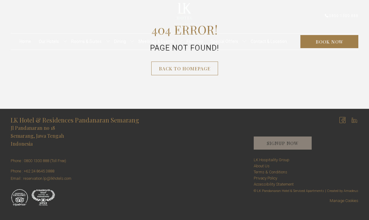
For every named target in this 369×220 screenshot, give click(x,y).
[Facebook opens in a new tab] (342, 119)
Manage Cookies (344, 200)
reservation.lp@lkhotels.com (47, 178)
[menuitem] (25, 42)
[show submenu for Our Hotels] (65, 42)
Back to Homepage (184, 69)
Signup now (283, 143)
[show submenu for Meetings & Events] (180, 42)
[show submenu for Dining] (132, 42)
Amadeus (351, 191)
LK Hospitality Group (271, 160)
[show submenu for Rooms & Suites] (108, 42)
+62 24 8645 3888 (39, 171)
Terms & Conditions (270, 172)
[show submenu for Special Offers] (244, 42)
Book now (329, 42)
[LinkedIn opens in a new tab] (354, 119)
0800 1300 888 (341, 16)
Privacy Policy (265, 178)
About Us (262, 166)
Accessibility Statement (274, 184)
